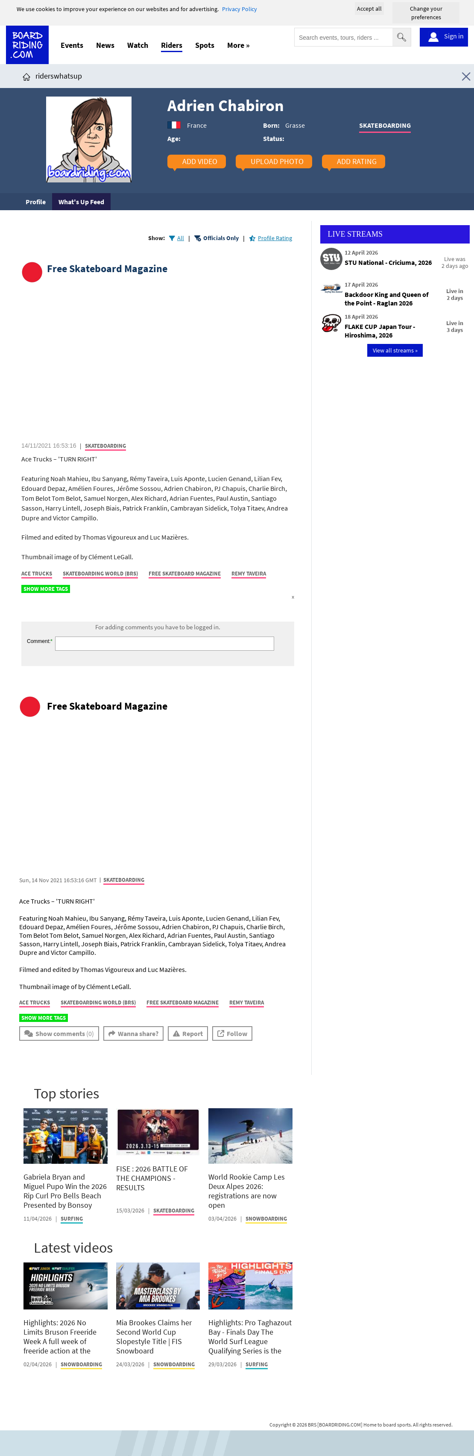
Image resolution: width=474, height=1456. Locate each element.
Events (72, 45)
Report (192, 1033)
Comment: (38, 641)
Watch (137, 45)
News (105, 45)
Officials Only (221, 238)
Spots (204, 45)
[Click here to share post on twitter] (48, 611)
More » (238, 45)
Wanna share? (138, 1033)
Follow (237, 1033)
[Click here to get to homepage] (26, 76)
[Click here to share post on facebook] (29, 611)
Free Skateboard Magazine (107, 268)
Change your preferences (426, 13)
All (180, 238)
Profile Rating (275, 238)
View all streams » (395, 350)
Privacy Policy (239, 9)
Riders (171, 45)
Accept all (369, 8)
